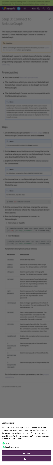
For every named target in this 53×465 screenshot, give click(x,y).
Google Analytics (12, 447)
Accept (26, 453)
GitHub (8, 443)
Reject (26, 459)
